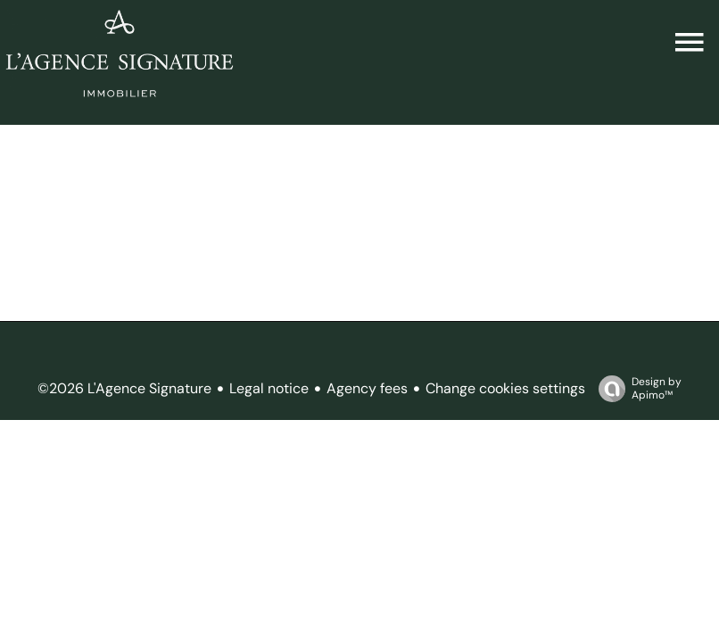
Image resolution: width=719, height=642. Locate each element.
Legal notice (269, 388)
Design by (636, 388)
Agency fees (367, 388)
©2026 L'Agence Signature (124, 388)
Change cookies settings (505, 388)
